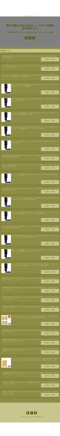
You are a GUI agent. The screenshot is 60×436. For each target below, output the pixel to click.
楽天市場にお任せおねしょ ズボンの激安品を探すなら (32, 416)
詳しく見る (50, 59)
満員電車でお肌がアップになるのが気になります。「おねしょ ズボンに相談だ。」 (30, 33)
